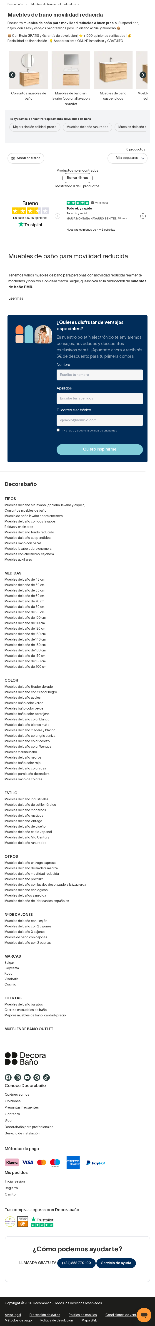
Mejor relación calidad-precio (35, 127)
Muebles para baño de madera (27, 774)
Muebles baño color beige (24, 708)
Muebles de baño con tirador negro (31, 692)
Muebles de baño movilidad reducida (32, 873)
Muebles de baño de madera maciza (31, 868)
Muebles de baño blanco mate (27, 725)
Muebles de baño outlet (29, 1029)
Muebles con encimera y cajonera (29, 554)
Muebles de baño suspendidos (28, 538)
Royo (8, 973)
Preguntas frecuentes (22, 1107)
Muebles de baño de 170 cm (25, 656)
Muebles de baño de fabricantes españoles (37, 901)
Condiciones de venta (121, 1315)
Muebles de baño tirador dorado (29, 686)
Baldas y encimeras (19, 527)
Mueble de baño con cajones (26, 937)
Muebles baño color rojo (23, 763)
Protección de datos (45, 1315)
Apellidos (64, 388)
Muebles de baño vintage (23, 821)
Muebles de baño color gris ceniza (30, 735)
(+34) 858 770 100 (76, 1263)
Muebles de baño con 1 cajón (26, 921)
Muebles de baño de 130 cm (25, 634)
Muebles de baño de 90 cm (25, 612)
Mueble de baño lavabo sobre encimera (34, 516)
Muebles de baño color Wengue (28, 746)
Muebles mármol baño (21, 752)
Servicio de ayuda (116, 1263)
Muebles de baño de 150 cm (25, 645)
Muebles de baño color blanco (27, 719)
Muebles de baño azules (23, 697)
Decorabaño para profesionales (29, 1127)
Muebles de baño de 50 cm (25, 585)
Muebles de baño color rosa (25, 768)
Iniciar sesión (15, 1181)
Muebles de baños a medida (25, 895)
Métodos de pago (18, 1320)
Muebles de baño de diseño (25, 826)
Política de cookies (83, 1315)
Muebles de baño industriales (26, 799)
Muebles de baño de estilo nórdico (30, 804)
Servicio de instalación (22, 1133)
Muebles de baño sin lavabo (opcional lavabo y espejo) (45, 505)
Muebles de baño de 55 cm (25, 590)
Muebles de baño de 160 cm (25, 650)
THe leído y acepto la (89, 430)
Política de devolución (56, 1320)
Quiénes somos (17, 1094)
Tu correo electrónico (74, 410)
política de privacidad (103, 430)
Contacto (12, 1114)
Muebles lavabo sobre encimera (28, 548)
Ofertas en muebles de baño (26, 1010)
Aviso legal (13, 1315)
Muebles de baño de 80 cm (25, 607)
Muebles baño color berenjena (27, 714)
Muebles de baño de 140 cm (25, 639)
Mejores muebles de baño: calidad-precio (35, 1015)
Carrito (10, 1194)
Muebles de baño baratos (24, 1004)
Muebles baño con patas (23, 543)
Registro (11, 1188)
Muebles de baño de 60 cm (25, 596)
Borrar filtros (77, 178)
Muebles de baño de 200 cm (25, 666)
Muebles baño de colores (23, 779)
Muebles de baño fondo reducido (29, 532)
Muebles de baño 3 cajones (25, 932)
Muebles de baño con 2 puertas (28, 943)
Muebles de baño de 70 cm (24, 601)
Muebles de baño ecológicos (26, 890)
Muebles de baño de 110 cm (25, 623)
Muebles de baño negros (23, 757)
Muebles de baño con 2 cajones (28, 926)
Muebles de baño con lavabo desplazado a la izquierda (45, 884)
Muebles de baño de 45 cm (25, 579)
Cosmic (10, 984)
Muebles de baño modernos (25, 810)
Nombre (63, 365)
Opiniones (13, 1101)
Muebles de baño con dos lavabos (30, 521)
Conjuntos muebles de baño (26, 510)
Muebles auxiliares (18, 559)
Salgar (9, 962)
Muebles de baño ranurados (87, 127)
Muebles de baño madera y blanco (30, 730)
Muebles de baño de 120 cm (25, 628)
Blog (8, 1120)
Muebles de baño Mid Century (27, 837)
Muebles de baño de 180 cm (25, 661)
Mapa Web (89, 1320)
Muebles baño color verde (24, 703)
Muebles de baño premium (24, 879)
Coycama (12, 968)
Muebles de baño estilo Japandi (28, 832)
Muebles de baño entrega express (30, 863)
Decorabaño (15, 4)
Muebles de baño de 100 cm (25, 617)
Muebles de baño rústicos (24, 815)
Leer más (15, 298)
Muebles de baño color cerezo (27, 741)
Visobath (11, 979)
